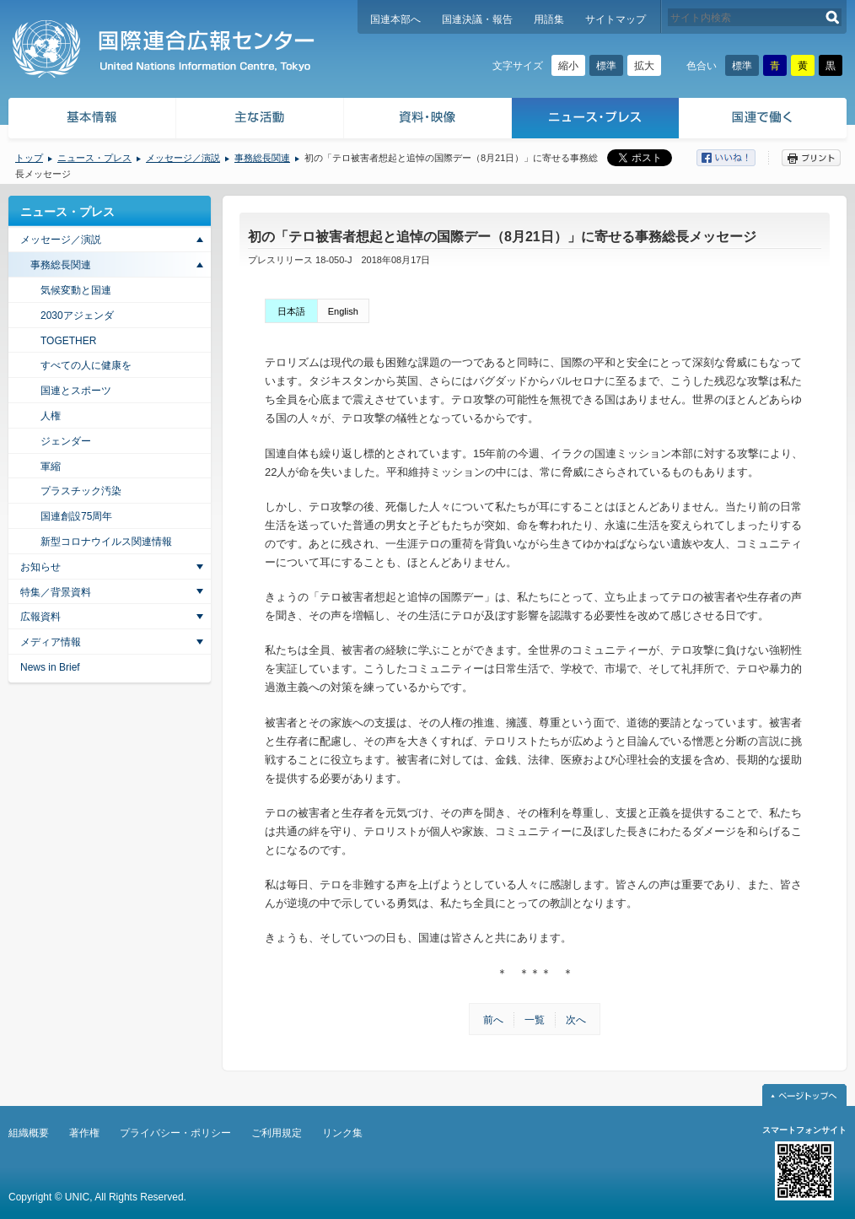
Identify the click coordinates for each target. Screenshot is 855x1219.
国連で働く (764, 120)
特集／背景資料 (55, 592)
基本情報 (91, 120)
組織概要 (28, 1133)
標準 (606, 66)
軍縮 (50, 466)
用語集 (549, 19)
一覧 (534, 1020)
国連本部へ (395, 19)
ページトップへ (804, 1095)
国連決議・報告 (477, 19)
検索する (833, 17)
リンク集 (342, 1133)
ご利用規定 (276, 1133)
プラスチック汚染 (80, 491)
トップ (29, 158)
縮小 (568, 66)
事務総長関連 (262, 158)
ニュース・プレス (596, 120)
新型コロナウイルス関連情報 (106, 541)
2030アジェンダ (77, 315)
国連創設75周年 (76, 516)
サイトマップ (615, 19)
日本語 (291, 311)
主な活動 (260, 120)
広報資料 (40, 617)
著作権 (84, 1133)
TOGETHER (68, 341)
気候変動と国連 (75, 290)
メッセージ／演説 (183, 158)
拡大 (644, 66)
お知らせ (40, 567)
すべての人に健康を (86, 365)
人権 (50, 416)
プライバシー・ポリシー (175, 1133)
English (343, 311)
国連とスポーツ (75, 390)
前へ (493, 1020)
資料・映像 (428, 120)
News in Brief (50, 667)
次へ (576, 1020)
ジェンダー (65, 441)
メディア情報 (50, 642)
